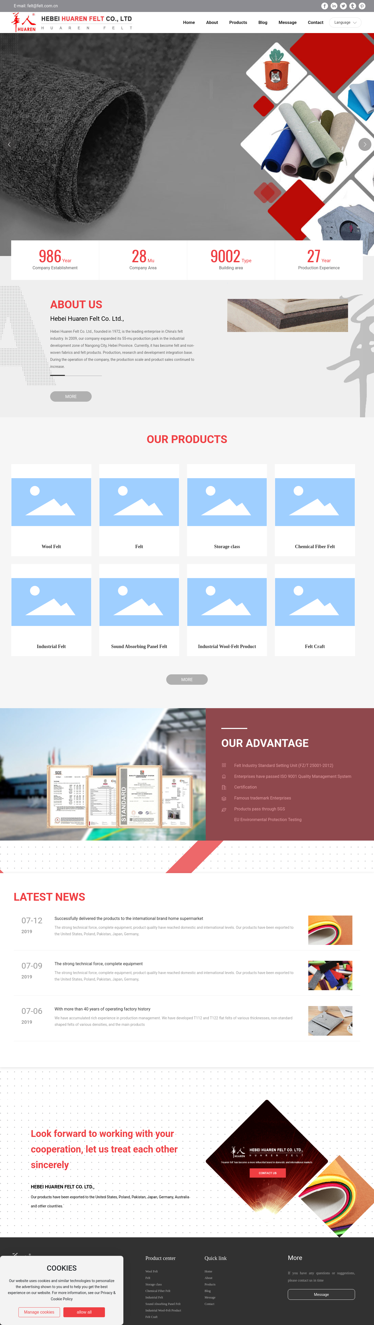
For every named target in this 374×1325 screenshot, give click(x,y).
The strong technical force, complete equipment (99, 963)
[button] (364, 144)
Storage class (227, 546)
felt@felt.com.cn (42, 5)
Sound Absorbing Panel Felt (139, 646)
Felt (139, 546)
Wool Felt (51, 546)
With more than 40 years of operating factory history (102, 1009)
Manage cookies (39, 1312)
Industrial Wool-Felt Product (227, 646)
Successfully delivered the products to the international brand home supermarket (129, 918)
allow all (84, 1312)
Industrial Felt (51, 646)
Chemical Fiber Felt (315, 546)
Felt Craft (315, 646)
